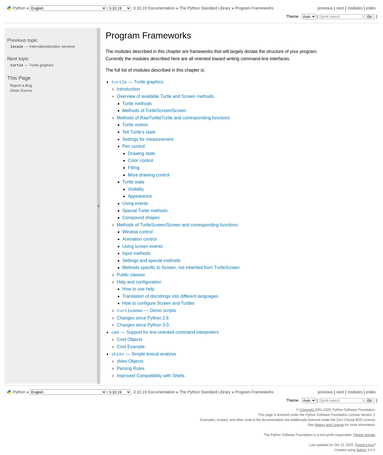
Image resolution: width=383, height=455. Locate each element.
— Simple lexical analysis (143, 354)
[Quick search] (341, 16)
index (371, 8)
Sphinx (361, 450)
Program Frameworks (254, 8)
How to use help (138, 289)
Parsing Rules (131, 368)
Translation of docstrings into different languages (170, 296)
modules (354, 8)
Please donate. (364, 435)
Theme (301, 16)
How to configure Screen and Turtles (158, 303)
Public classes (131, 274)
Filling (134, 167)
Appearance (140, 196)
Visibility (136, 189)
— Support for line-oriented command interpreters (165, 332)
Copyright (307, 410)
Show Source (21, 90)
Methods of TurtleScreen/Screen (154, 110)
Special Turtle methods (145, 210)
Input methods (136, 253)
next (340, 8)
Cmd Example (131, 346)
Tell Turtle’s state (138, 132)
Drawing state (141, 153)
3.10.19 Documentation (154, 8)
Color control (140, 160)
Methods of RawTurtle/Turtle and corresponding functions (173, 117)
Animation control (139, 239)
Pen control (133, 146)
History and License (329, 425)
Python (19, 8)
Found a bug (364, 445)
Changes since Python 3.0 (143, 325)
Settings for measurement (147, 139)
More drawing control (148, 175)
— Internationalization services (42, 46)
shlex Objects (130, 361)
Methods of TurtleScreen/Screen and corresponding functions (177, 224)
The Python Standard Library (205, 8)
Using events (135, 203)
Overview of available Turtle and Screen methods (165, 96)
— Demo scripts (146, 310)
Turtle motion (135, 124)
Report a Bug (21, 85)
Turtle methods (137, 103)
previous (325, 8)
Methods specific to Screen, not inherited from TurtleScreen (181, 267)
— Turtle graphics (137, 81)
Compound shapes (141, 217)
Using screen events (142, 246)
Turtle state (133, 182)
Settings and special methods (151, 260)
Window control (137, 231)
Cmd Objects (129, 339)
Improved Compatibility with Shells (151, 375)
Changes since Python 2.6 (143, 318)
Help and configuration (139, 282)
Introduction (128, 89)
